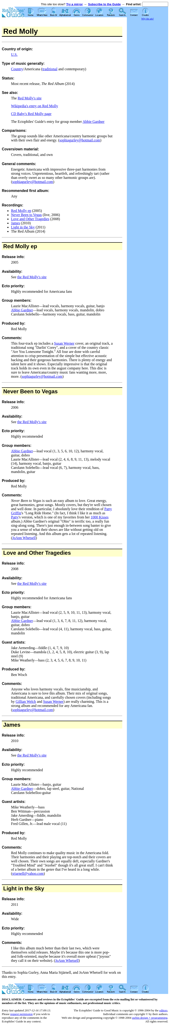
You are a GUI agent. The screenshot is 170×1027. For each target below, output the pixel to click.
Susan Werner (64, 343)
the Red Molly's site (32, 277)
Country (17, 69)
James (15, 223)
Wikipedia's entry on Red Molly (34, 106)
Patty (15, 517)
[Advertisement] (147, 89)
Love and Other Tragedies (30, 219)
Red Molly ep (21, 211)
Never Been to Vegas (26, 215)
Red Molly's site (30, 98)
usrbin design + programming (149, 1017)
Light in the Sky (23, 227)
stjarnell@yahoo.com (28, 873)
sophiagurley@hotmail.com (79, 140)
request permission (21, 1014)
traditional (49, 69)
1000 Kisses (100, 517)
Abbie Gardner (94, 122)
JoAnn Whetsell (24, 538)
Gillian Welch (26, 701)
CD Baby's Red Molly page (31, 114)
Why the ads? (147, 18)
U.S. (14, 54)
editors (163, 1010)
